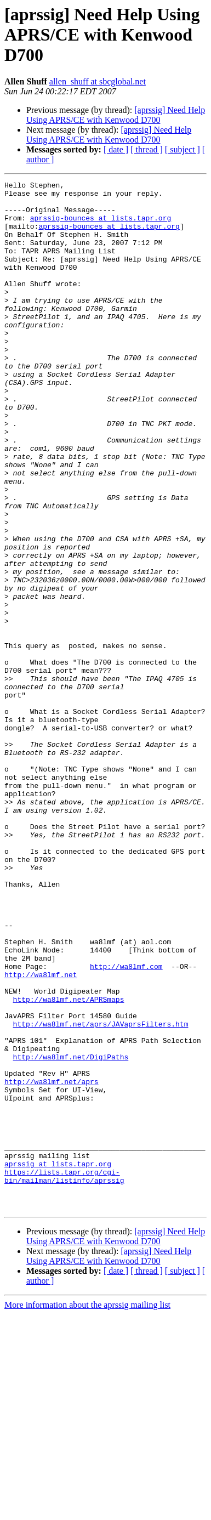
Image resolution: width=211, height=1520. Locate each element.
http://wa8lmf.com (126, 1124)
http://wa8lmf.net (40, 1134)
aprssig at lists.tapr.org (57, 1361)
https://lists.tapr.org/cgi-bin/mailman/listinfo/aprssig (64, 1376)
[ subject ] (182, 149)
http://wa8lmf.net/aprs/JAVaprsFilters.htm (101, 1193)
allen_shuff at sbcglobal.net (97, 81)
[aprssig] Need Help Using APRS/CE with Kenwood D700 (115, 114)
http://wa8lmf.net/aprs (51, 1262)
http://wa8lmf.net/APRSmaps (68, 1164)
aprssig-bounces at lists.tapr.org (100, 226)
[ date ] (116, 149)
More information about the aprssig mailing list (87, 1510)
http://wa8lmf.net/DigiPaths (71, 1233)
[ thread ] (146, 149)
